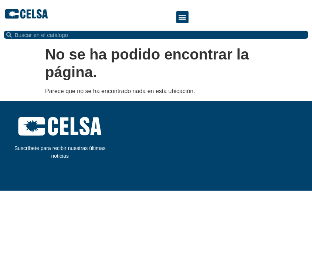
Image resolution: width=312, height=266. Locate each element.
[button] (182, 17)
